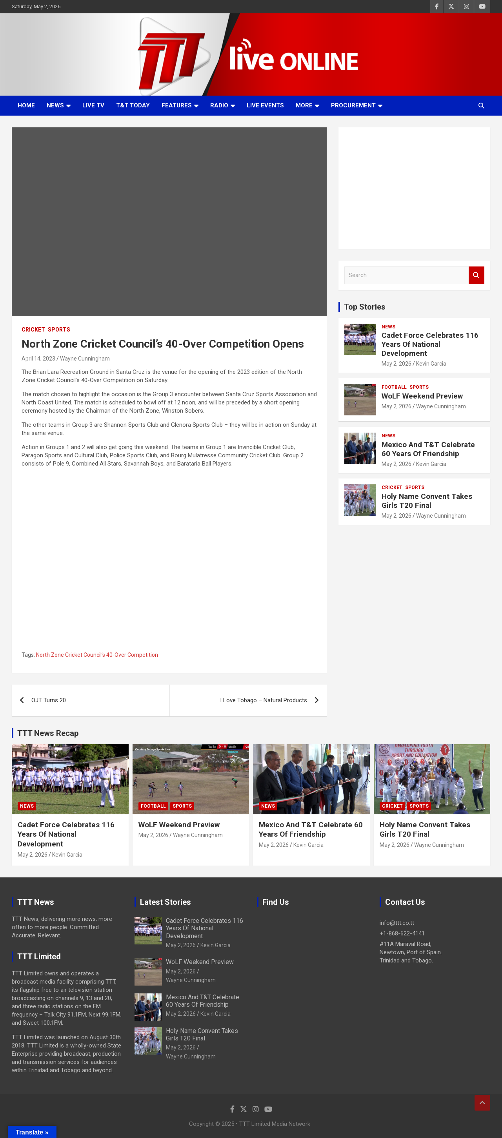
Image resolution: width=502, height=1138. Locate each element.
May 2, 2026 (396, 364)
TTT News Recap (47, 733)
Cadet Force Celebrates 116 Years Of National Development (430, 344)
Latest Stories (165, 902)
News (55, 105)
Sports (59, 329)
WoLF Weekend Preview (422, 395)
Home (26, 105)
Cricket (33, 329)
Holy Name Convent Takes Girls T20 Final (427, 501)
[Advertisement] (414, 188)
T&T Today (133, 105)
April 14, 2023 (38, 358)
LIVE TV (93, 105)
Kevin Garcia (431, 364)
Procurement (353, 105)
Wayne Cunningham (85, 358)
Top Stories (365, 307)
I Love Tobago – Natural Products (263, 700)
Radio (219, 105)
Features (177, 105)
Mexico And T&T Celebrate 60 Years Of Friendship (428, 449)
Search (476, 275)
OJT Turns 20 (48, 700)
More (304, 105)
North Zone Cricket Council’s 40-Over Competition (97, 655)
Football (394, 387)
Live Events (265, 105)
